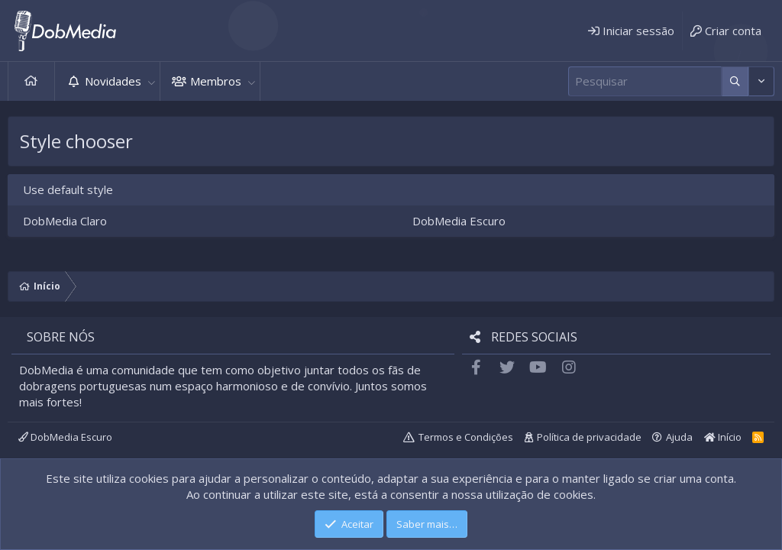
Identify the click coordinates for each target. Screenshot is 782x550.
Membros (215, 81)
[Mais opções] (735, 81)
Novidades (113, 81)
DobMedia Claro (65, 220)
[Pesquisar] (645, 81)
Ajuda (679, 437)
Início (31, 81)
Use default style (68, 189)
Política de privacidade (589, 437)
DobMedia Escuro (459, 220)
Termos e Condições (465, 437)
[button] (151, 81)
